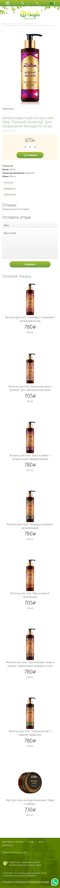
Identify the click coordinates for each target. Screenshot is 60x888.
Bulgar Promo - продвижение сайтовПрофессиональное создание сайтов (25, 863)
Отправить (30, 264)
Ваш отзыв (10, 233)
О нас (31, 841)
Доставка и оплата (12, 841)
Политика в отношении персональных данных (25, 881)
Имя (6, 225)
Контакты (7, 845)
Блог (41, 841)
